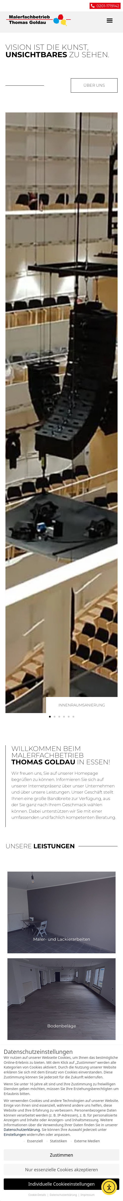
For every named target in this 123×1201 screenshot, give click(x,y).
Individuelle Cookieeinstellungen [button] (61, 1184)
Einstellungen (15, 1134)
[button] (109, 20)
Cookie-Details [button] (37, 1195)
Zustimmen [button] (61, 1155)
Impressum (88, 1195)
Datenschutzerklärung (22, 1130)
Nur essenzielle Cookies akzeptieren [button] (61, 1170)
